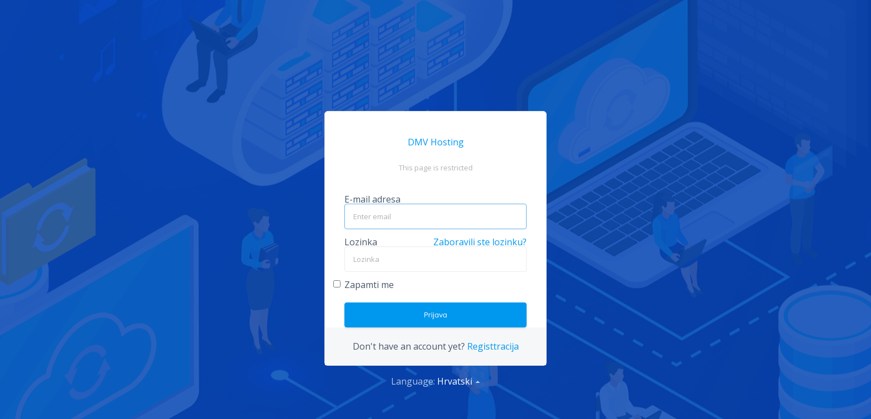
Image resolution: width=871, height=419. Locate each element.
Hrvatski (458, 381)
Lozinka (360, 242)
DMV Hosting (436, 142)
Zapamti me (369, 285)
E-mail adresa (372, 199)
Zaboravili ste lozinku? (480, 242)
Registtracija (493, 346)
